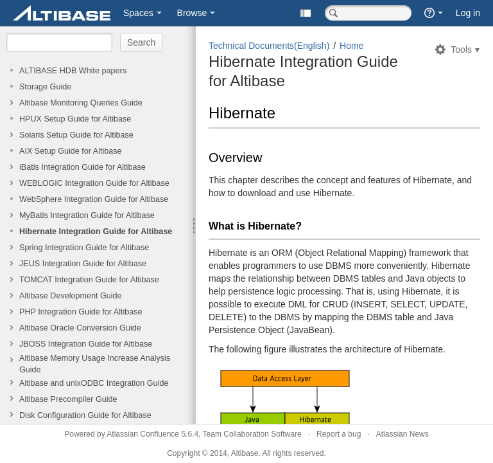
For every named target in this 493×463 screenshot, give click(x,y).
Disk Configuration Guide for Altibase (85, 415)
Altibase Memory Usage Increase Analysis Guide (94, 364)
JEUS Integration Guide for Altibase (82, 263)
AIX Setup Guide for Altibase (70, 151)
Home (351, 46)
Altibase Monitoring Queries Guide (81, 102)
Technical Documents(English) (269, 46)
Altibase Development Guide (70, 295)
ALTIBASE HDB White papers (72, 70)
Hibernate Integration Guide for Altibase (95, 231)
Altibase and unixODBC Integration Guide (93, 383)
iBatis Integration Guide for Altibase (82, 167)
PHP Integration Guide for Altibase (81, 311)
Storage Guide (45, 86)
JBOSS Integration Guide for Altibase (85, 344)
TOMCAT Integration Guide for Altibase (89, 279)
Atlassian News (402, 434)
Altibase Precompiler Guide (68, 399)
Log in (468, 13)
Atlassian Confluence (143, 434)
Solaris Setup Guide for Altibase (76, 135)
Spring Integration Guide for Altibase (84, 247)
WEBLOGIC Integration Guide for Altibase (94, 183)
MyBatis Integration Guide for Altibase (87, 215)
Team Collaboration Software (252, 434)
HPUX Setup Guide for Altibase (75, 118)
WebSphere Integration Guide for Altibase (93, 199)
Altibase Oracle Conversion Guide (80, 327)
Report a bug (338, 434)
